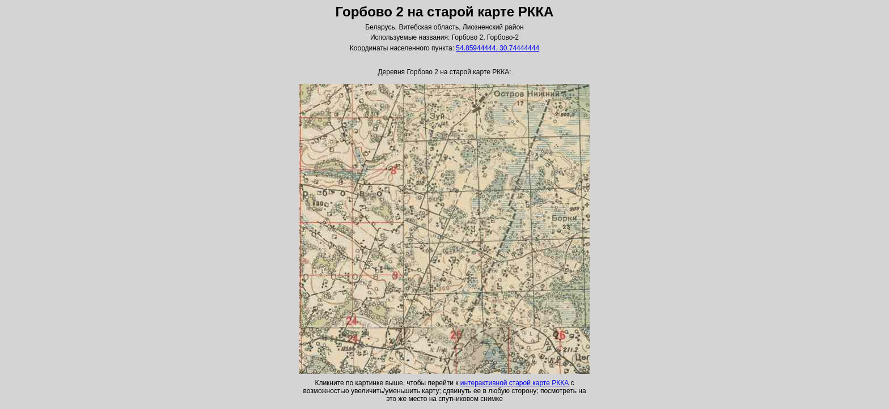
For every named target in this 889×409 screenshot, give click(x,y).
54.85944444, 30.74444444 (497, 48)
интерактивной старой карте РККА (514, 383)
